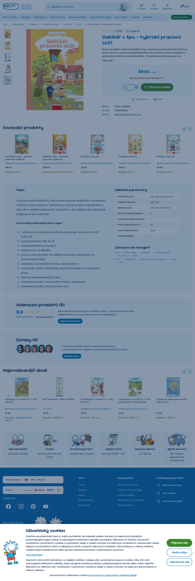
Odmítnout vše (179, 562)
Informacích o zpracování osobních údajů (112, 575)
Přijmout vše (179, 543)
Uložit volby (179, 552)
